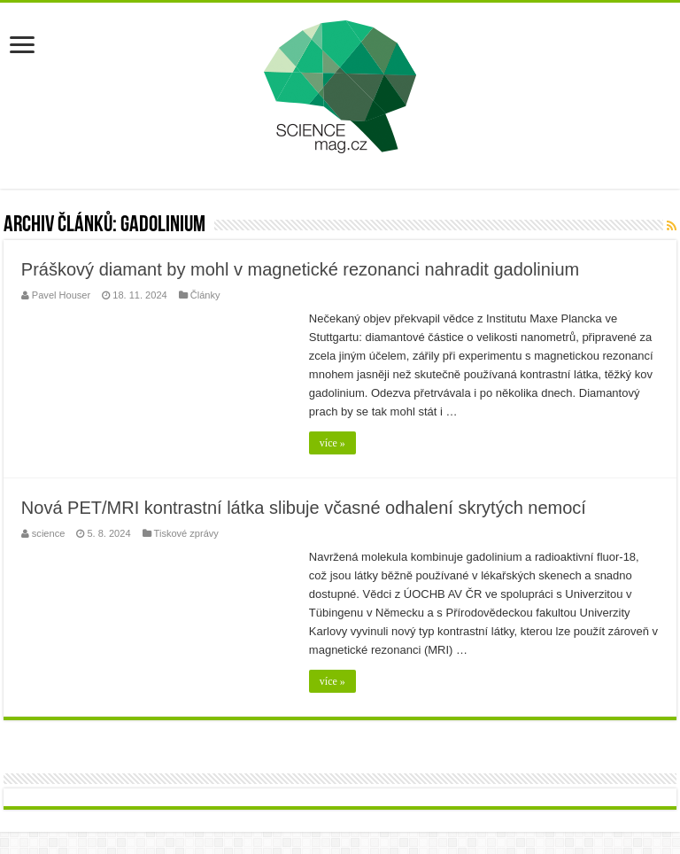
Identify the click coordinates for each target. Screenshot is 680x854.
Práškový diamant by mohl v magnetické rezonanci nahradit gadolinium (300, 269)
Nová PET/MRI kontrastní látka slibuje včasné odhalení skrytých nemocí (303, 507)
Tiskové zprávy (186, 533)
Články (205, 295)
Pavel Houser (61, 295)
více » (332, 443)
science (48, 533)
